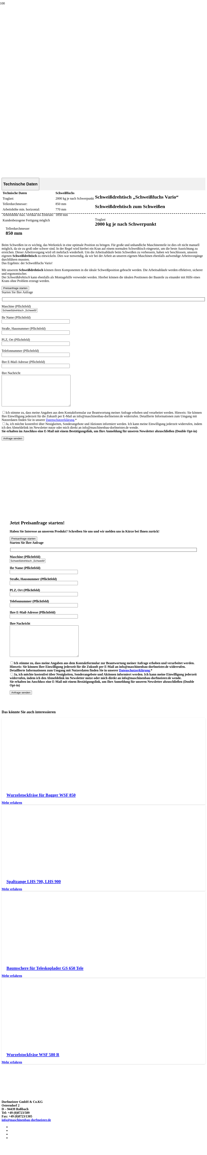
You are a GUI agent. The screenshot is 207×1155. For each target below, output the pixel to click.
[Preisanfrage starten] (15, 288)
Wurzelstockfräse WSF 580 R (32, 1066)
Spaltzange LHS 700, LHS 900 (33, 893)
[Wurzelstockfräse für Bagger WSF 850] (37, 799)
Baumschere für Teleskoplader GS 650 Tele (44, 980)
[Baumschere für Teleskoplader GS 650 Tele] (37, 972)
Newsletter (17, 1150)
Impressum (17, 1139)
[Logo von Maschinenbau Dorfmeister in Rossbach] (15, 23)
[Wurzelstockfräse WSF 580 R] (37, 1059)
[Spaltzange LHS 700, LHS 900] (37, 886)
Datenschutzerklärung (60, 426)
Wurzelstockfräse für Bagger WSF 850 (41, 807)
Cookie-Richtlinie (22, 1146)
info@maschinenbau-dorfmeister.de (26, 1132)
